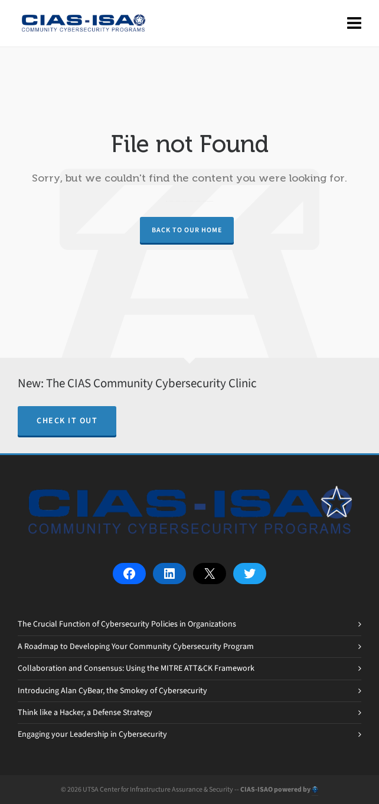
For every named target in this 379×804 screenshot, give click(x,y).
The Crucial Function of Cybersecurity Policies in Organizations (127, 624)
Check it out (67, 420)
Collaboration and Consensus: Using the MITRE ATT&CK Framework (136, 668)
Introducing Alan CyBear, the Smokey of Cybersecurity (112, 690)
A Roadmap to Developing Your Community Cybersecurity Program (136, 646)
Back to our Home (187, 230)
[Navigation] (354, 23)
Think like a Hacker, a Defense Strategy (85, 712)
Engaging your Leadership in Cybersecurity (92, 734)
